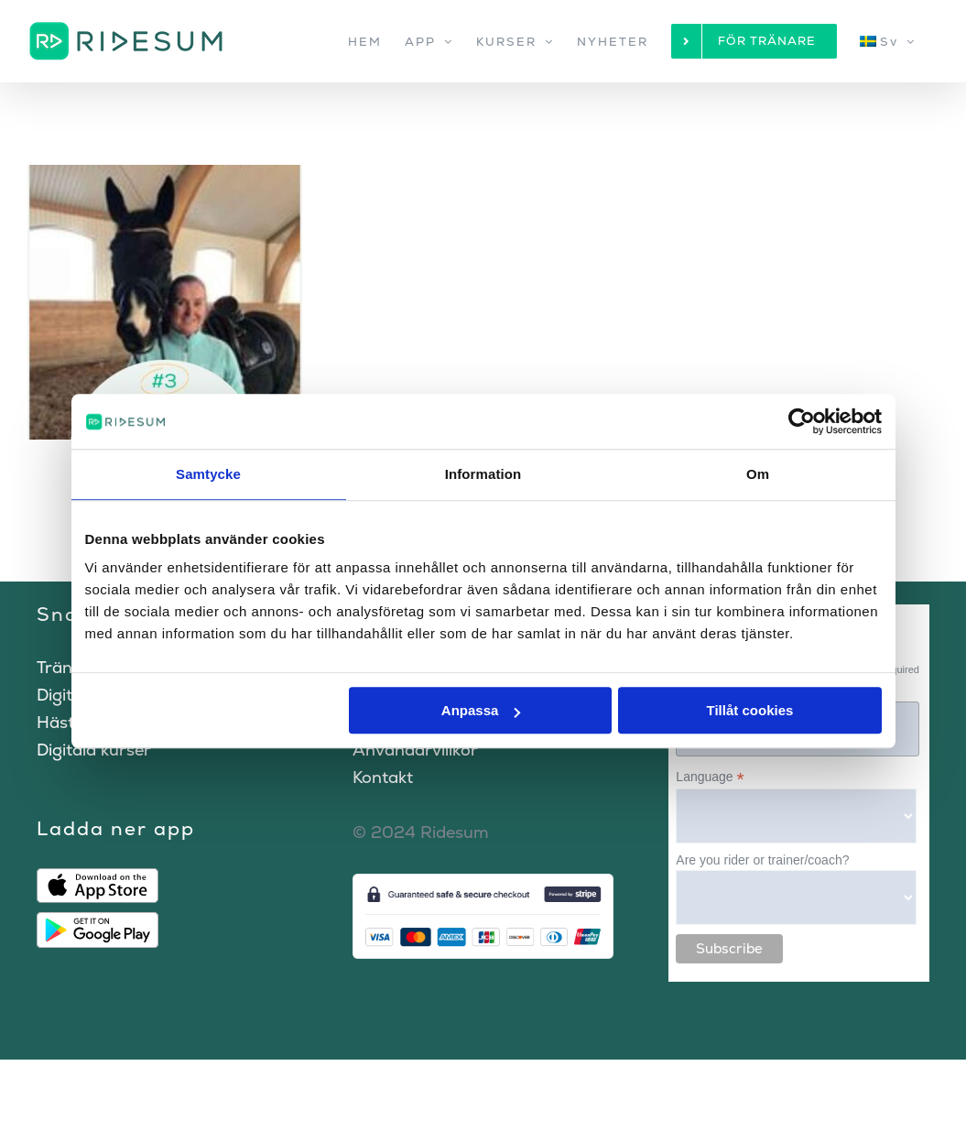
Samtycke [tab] (208, 474)
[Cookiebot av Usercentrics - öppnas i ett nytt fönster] (802, 421)
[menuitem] (888, 41)
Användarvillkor (415, 749)
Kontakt (383, 777)
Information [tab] (483, 474)
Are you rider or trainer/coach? (762, 860)
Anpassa (481, 710)
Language (709, 777)
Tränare (68, 667)
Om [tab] (757, 474)
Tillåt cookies (750, 710)
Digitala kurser (94, 749)
